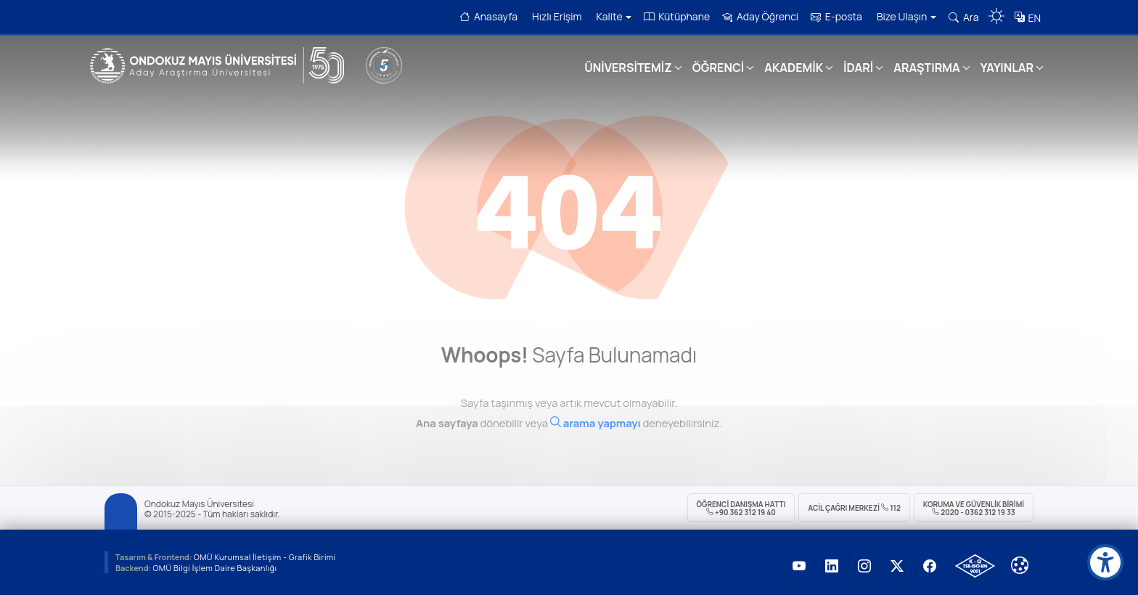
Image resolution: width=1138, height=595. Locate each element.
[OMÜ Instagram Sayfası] (864, 565)
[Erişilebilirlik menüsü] (1105, 562)
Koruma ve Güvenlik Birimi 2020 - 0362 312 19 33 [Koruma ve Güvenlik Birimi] (973, 508)
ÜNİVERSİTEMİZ (628, 68)
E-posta (836, 16)
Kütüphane (677, 16)
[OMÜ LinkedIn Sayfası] (831, 565)
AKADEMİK (793, 68)
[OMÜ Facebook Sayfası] (929, 565)
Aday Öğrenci (760, 16)
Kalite (613, 16)
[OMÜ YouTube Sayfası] (799, 565)
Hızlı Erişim (556, 16)
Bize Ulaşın (906, 16)
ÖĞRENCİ (718, 68)
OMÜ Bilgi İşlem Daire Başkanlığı (214, 567)
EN (1034, 18)
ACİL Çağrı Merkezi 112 (854, 508)
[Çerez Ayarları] (1019, 565)
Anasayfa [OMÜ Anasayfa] (488, 16)
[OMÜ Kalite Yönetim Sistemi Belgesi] (975, 565)
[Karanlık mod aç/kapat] (996, 11)
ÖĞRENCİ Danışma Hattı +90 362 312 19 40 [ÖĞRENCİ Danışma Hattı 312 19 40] (741, 508)
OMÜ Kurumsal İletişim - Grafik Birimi (265, 556)
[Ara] (595, 433)
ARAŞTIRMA (926, 68)
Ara (963, 17)
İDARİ (858, 68)
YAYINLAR (1007, 68)
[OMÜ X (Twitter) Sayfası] (897, 565)
